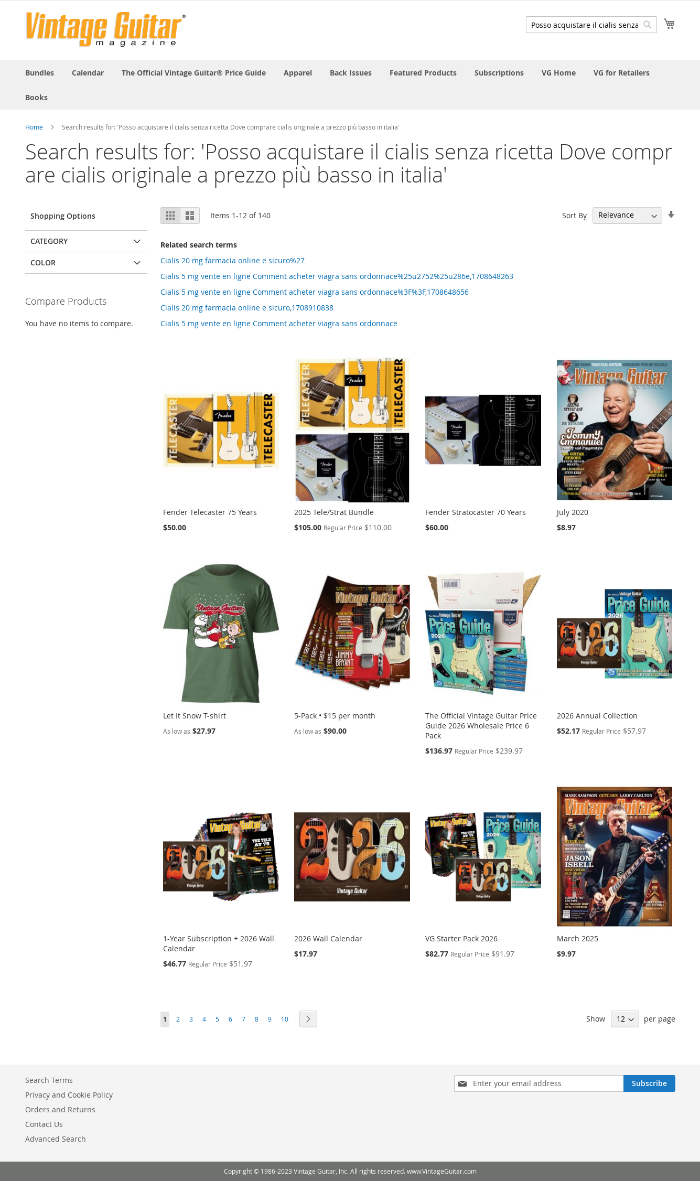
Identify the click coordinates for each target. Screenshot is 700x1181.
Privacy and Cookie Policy (69, 1095)
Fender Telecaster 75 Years (210, 512)
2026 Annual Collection (597, 716)
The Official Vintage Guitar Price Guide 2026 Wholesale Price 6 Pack (481, 725)
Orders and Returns (60, 1109)
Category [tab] (49, 241)
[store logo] (105, 29)
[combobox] (591, 24)
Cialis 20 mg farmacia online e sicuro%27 (232, 260)
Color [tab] (43, 262)
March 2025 (577, 938)
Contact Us (44, 1124)
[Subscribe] (649, 1083)
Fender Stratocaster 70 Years (475, 512)
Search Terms (49, 1080)
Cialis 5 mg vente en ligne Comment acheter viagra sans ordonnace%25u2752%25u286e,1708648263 (336, 276)
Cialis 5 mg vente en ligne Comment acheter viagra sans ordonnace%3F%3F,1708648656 (314, 292)
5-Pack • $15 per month (334, 716)
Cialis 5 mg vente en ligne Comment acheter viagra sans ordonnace (278, 323)
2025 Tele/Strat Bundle (334, 512)
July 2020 (572, 512)
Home (34, 127)
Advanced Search (55, 1139)
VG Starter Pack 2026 (461, 938)
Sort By (574, 215)
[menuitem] (39, 72)
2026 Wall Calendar (328, 938)
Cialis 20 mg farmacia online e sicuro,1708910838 (246, 308)
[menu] (350, 85)
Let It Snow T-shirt (194, 716)
